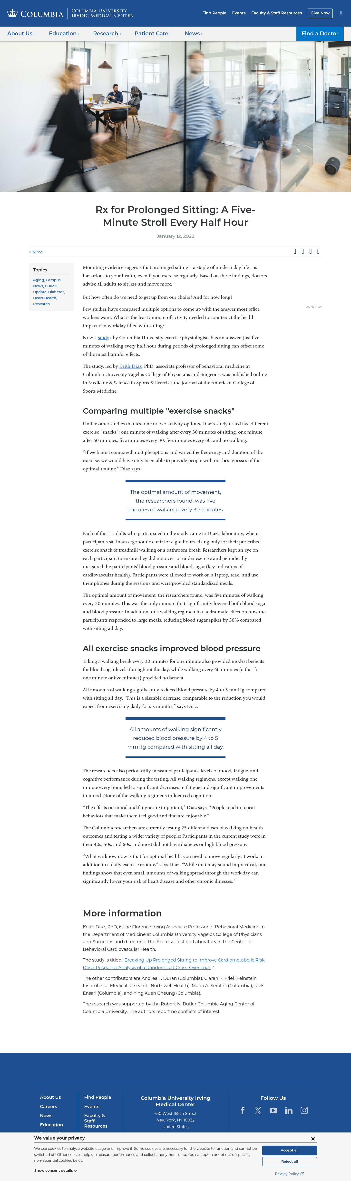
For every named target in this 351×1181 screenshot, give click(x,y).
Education (50, 1124)
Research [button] (103, 33)
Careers (48, 1106)
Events (242, 13)
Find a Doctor (321, 33)
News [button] (186, 33)
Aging (38, 280)
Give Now (321, 13)
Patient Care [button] (147, 33)
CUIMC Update (45, 286)
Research (54, 298)
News (37, 252)
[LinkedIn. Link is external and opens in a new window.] (289, 1110)
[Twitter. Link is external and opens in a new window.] (258, 1110)
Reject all (289, 1161)
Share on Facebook (294, 251)
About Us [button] (21, 33)
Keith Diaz (130, 366)
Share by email (318, 251)
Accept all (289, 1150)
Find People (219, 13)
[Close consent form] (313, 1138)
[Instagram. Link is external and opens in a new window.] (304, 1110)
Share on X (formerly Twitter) (302, 251)
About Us (49, 1097)
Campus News (57, 280)
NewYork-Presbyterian (211, 1071)
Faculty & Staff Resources (279, 13)
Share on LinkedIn (310, 251)
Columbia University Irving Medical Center (144, 1068)
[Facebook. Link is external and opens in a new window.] (242, 1110)
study (105, 337)
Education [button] (62, 33)
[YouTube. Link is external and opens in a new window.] (273, 1110)
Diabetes (40, 292)
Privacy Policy (289, 1174)
